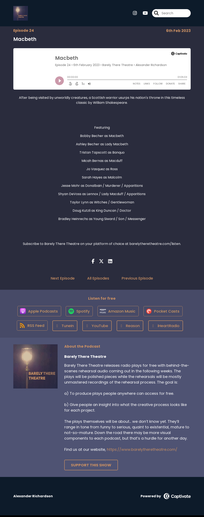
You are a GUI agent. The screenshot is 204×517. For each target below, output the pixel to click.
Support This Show (91, 466)
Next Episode (63, 278)
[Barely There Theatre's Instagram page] (135, 13)
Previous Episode (137, 278)
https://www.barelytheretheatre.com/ (142, 451)
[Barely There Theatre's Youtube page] (143, 13)
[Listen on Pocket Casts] (164, 312)
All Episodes (98, 278)
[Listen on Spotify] (79, 312)
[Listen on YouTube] (97, 327)
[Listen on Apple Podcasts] (38, 312)
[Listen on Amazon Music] (118, 312)
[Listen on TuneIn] (65, 327)
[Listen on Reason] (130, 327)
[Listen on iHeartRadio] (166, 327)
